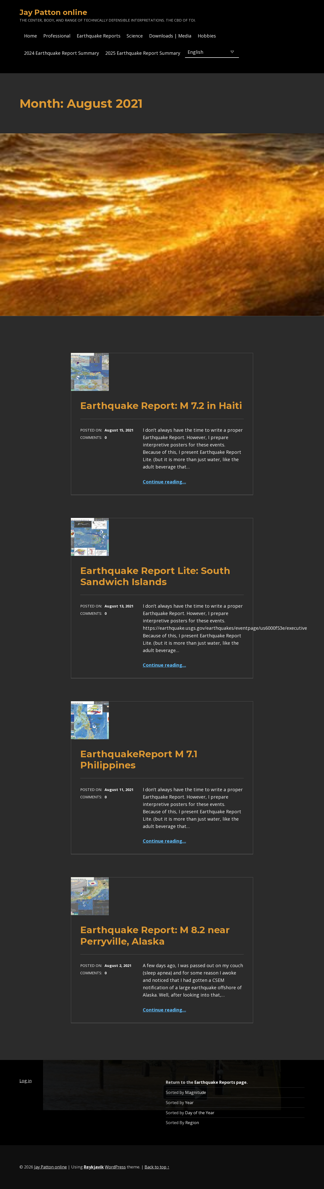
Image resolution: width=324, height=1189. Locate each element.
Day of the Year (199, 1112)
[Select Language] (212, 52)
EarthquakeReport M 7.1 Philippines (138, 759)
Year (189, 1102)
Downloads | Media (170, 36)
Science (135, 36)
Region (192, 1122)
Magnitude (195, 1092)
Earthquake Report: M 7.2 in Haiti (161, 405)
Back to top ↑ (157, 1167)
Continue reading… (164, 482)
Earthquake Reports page (220, 1082)
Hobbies (207, 36)
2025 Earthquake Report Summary (142, 53)
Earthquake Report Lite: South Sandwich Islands (155, 576)
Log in (25, 1081)
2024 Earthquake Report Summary (61, 53)
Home (30, 36)
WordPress (115, 1167)
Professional (56, 36)
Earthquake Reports (98, 36)
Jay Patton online (53, 12)
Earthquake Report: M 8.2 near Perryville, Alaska (155, 935)
